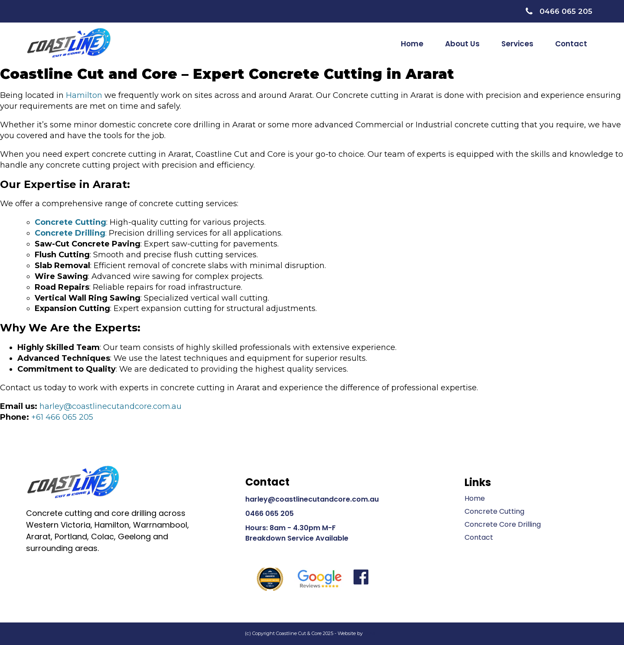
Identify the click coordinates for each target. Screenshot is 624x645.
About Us (462, 44)
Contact (571, 44)
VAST (372, 633)
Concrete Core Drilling (503, 524)
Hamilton (84, 95)
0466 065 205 (269, 514)
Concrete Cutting (494, 511)
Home (412, 44)
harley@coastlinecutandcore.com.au (110, 406)
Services (517, 44)
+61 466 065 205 (62, 417)
